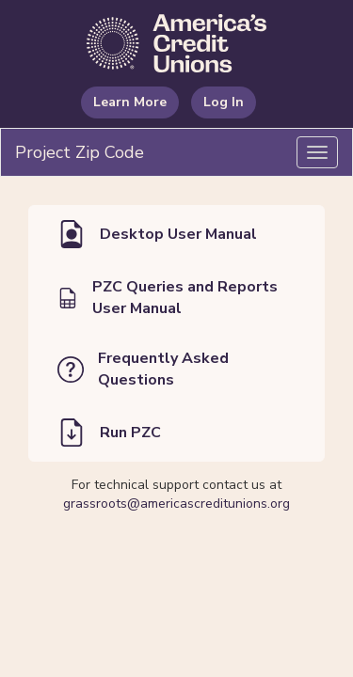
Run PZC (109, 432)
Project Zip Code (79, 152)
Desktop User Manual (157, 234)
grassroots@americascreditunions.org (176, 503)
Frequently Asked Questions (143, 369)
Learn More (130, 102)
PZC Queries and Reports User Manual (167, 297)
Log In (223, 102)
